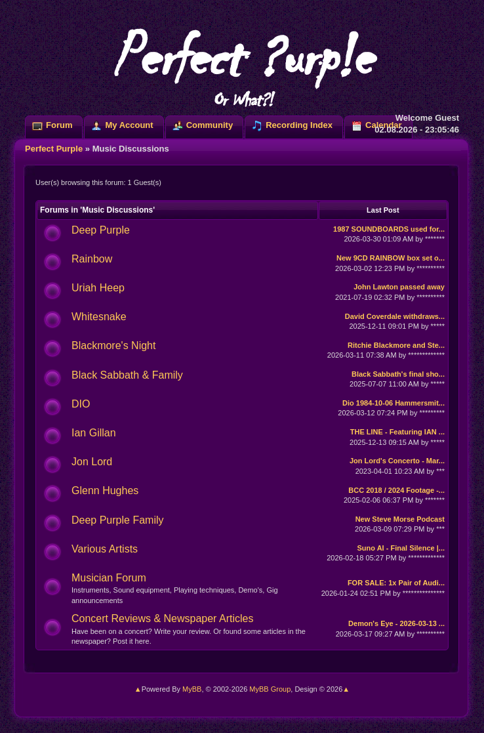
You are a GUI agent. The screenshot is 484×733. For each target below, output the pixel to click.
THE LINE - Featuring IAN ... (397, 432)
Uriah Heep (98, 287)
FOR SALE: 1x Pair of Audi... (396, 583)
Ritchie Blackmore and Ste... (396, 345)
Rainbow (91, 258)
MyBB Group (270, 689)
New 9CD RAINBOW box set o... (390, 258)
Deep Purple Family (117, 520)
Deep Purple (100, 230)
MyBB (191, 689)
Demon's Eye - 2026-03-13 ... (396, 623)
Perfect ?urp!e (242, 65)
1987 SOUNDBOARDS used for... (389, 229)
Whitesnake (99, 316)
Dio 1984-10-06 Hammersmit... (393, 403)
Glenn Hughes (104, 490)
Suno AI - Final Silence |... (401, 548)
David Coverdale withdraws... (395, 316)
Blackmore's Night (113, 345)
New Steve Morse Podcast (400, 519)
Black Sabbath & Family (127, 375)
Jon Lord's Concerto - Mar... (397, 461)
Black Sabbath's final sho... (398, 374)
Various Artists (104, 549)
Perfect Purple (54, 149)
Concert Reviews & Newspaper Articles (162, 618)
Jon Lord (91, 461)
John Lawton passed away (399, 287)
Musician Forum (108, 577)
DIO (80, 403)
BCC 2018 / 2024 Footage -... (396, 490)
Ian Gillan (93, 432)
